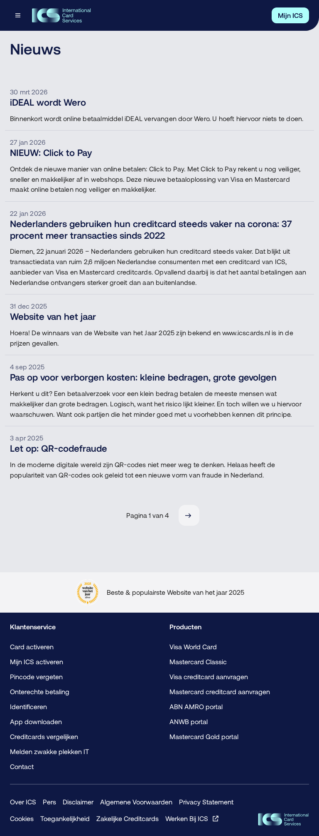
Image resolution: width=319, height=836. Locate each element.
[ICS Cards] (283, 819)
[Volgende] (189, 515)
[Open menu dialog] (18, 15)
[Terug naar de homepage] (61, 15)
